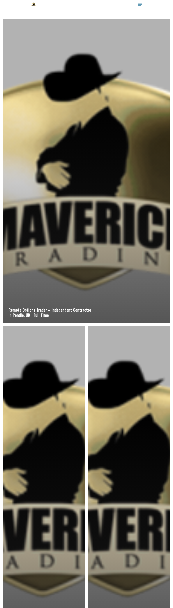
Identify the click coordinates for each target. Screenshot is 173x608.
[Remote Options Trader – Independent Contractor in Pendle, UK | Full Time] (86, 171)
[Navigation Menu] (140, 4)
